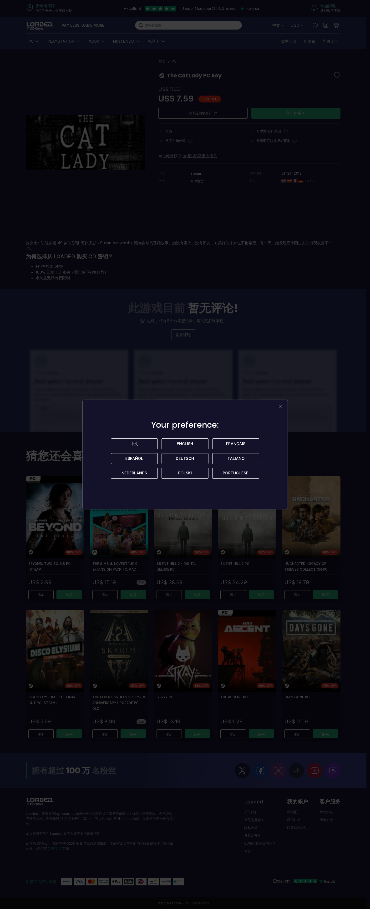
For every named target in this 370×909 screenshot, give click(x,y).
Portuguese (235, 473)
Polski (185, 473)
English (185, 444)
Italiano (236, 458)
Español (134, 458)
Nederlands (134, 473)
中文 (134, 444)
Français (235, 444)
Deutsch (185, 458)
